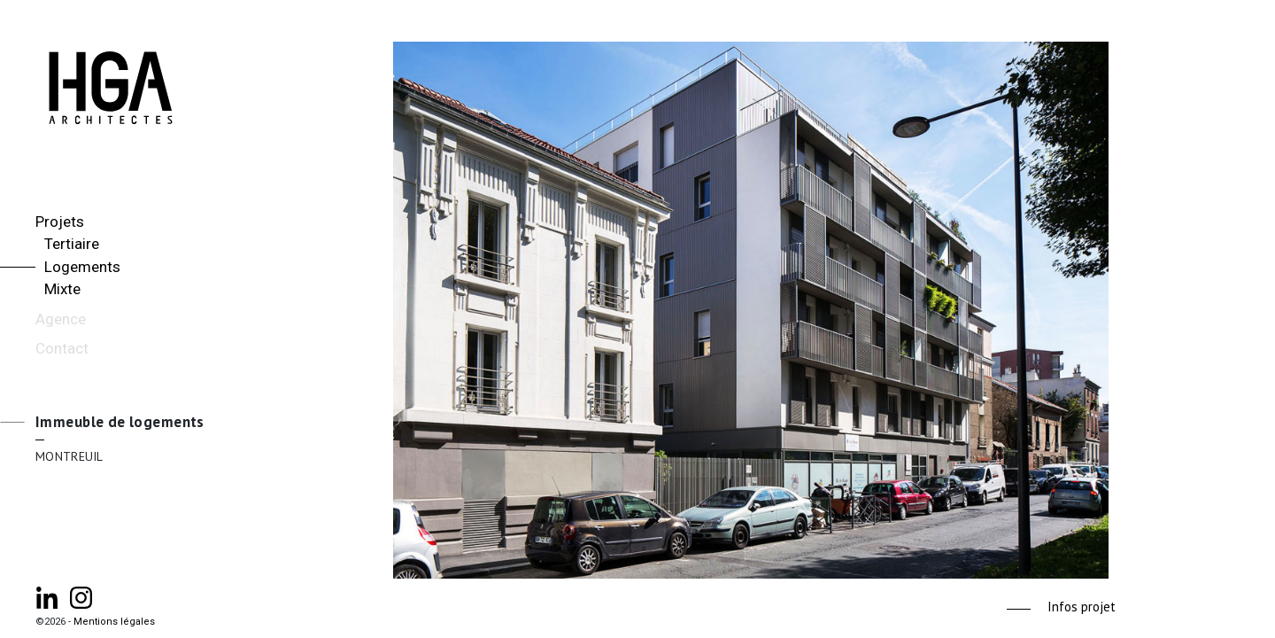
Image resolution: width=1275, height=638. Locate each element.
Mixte (62, 289)
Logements (82, 267)
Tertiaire (71, 244)
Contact (62, 348)
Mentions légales (114, 621)
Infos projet (1081, 606)
